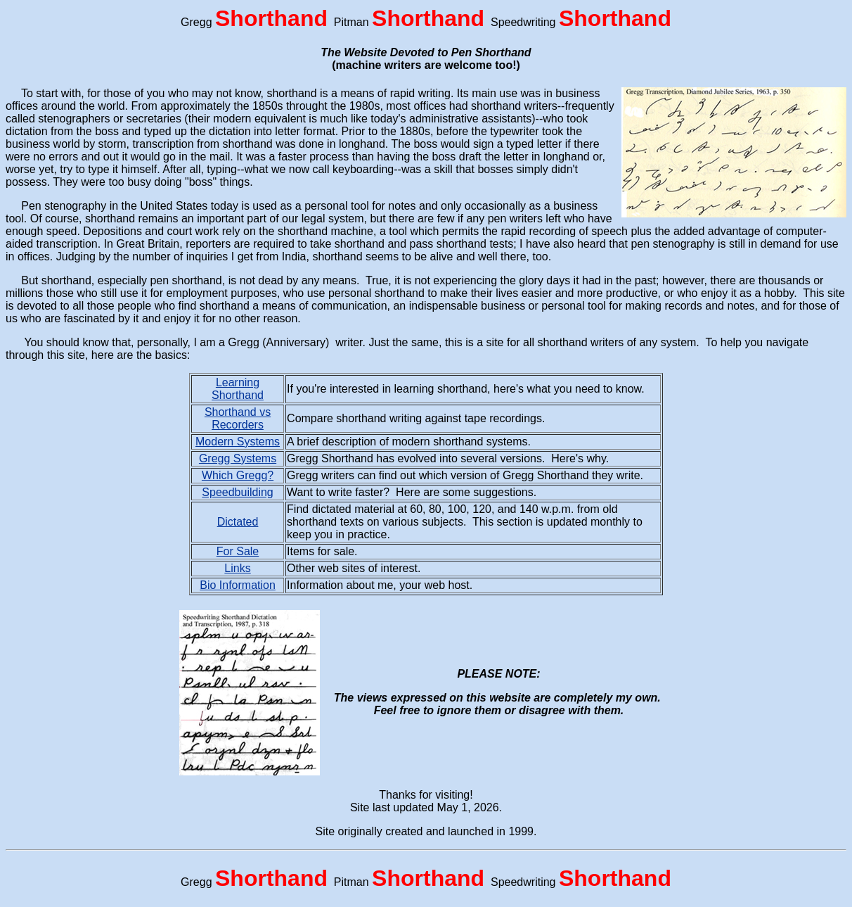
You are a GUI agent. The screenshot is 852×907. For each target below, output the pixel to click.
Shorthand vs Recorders (238, 418)
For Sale (238, 551)
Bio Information (238, 585)
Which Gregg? (237, 475)
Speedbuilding (237, 492)
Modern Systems (237, 442)
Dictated (238, 522)
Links (237, 568)
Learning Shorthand (238, 388)
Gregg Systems (237, 458)
